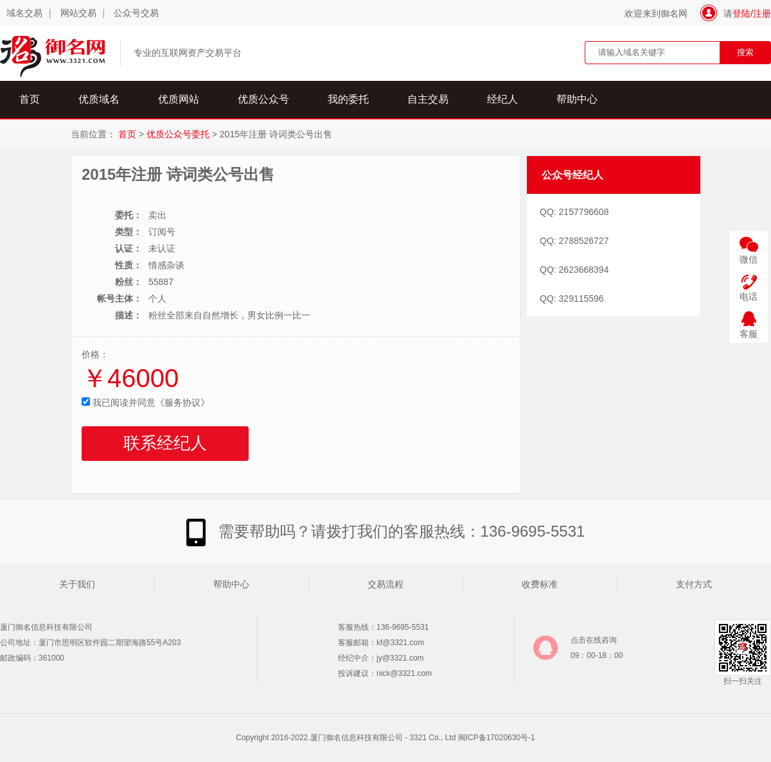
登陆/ (742, 13)
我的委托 (348, 99)
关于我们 (77, 584)
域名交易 (24, 13)
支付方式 (694, 584)
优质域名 (99, 99)
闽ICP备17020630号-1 (496, 737)
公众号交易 (136, 13)
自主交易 (427, 99)
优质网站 (178, 99)
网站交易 (78, 13)
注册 (762, 13)
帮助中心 (577, 99)
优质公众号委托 (177, 134)
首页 (29, 99)
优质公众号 (263, 99)
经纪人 (502, 99)
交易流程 (385, 584)
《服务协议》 (182, 402)
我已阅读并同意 (145, 402)
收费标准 (540, 584)
